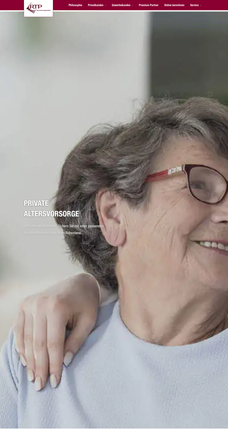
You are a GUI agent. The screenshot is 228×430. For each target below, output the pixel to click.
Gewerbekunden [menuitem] (121, 5)
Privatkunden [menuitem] (95, 5)
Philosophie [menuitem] (75, 5)
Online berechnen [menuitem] (174, 5)
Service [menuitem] (194, 5)
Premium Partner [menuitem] (148, 5)
